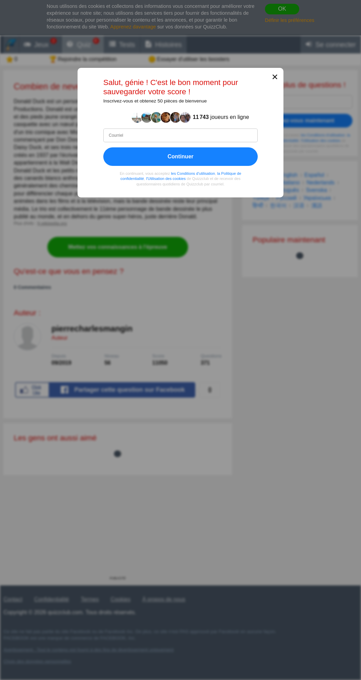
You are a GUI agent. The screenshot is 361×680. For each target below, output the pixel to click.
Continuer (180, 156)
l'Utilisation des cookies (166, 179)
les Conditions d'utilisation (193, 173)
